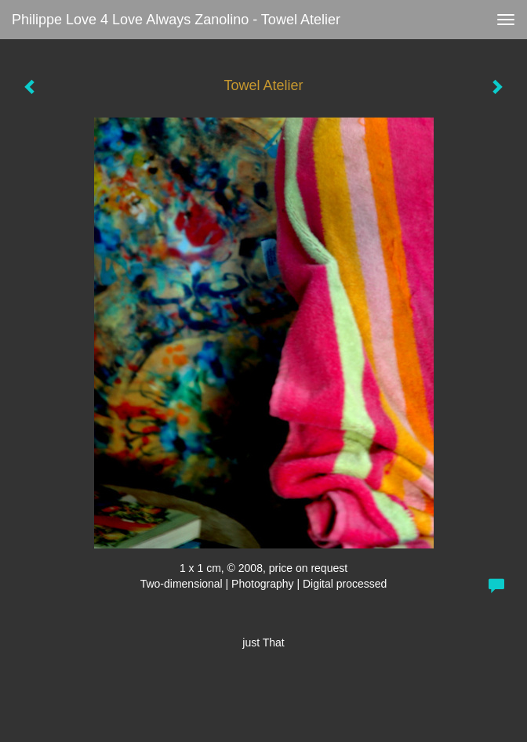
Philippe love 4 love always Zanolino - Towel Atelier (176, 19)
